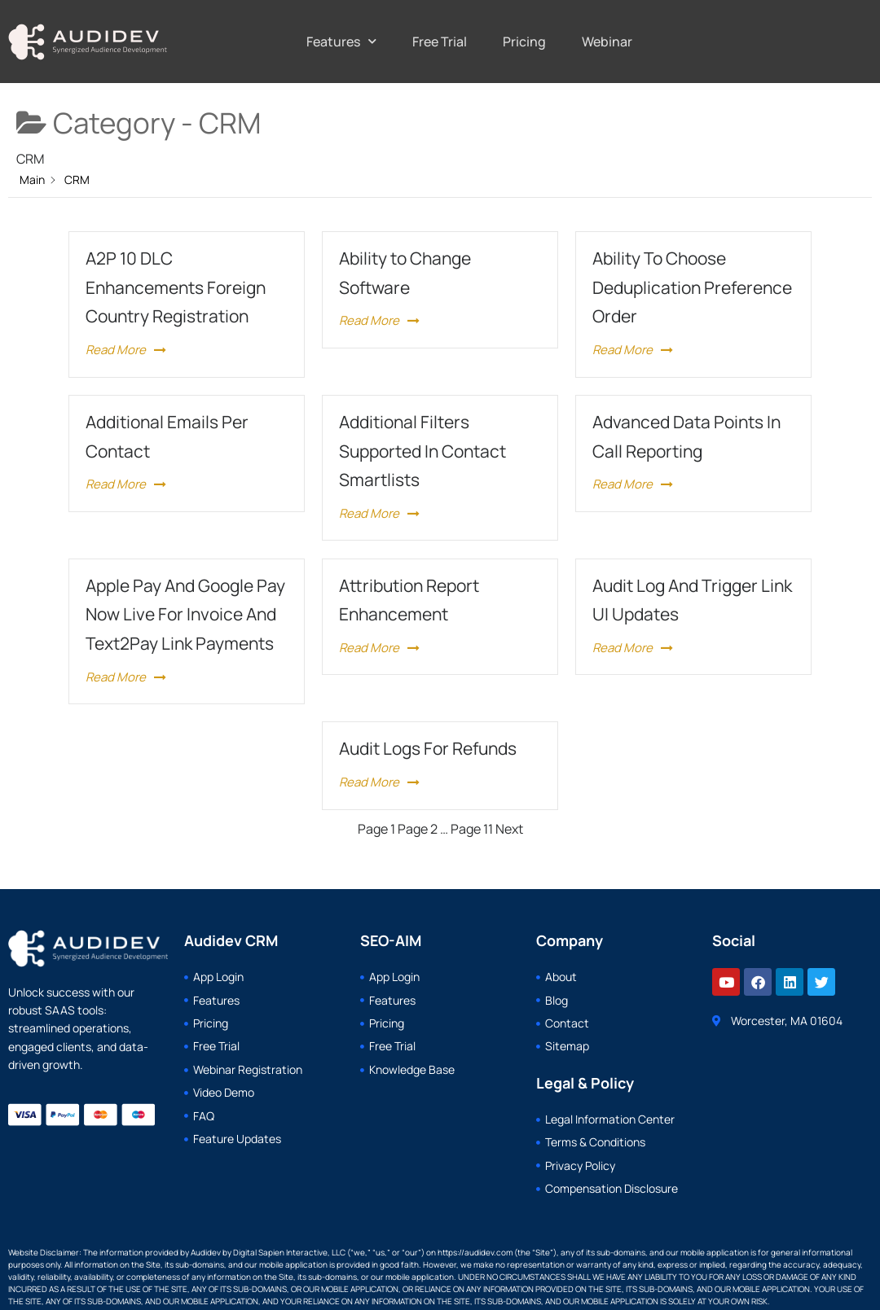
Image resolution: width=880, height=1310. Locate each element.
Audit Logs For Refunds (428, 748)
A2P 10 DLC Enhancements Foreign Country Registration (176, 287)
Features (341, 41)
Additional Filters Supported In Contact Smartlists (422, 450)
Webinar (607, 41)
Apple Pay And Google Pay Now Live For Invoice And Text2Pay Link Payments (185, 614)
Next (509, 829)
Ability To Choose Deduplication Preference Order (692, 287)
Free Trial (439, 41)
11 (472, 829)
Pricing (524, 41)
